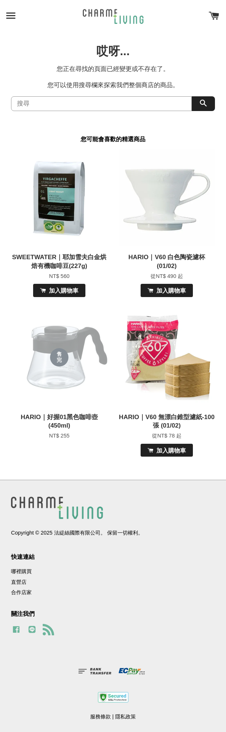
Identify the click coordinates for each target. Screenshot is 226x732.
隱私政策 (125, 716)
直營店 (19, 582)
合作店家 (21, 592)
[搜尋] (101, 103)
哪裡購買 (21, 571)
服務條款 (100, 716)
